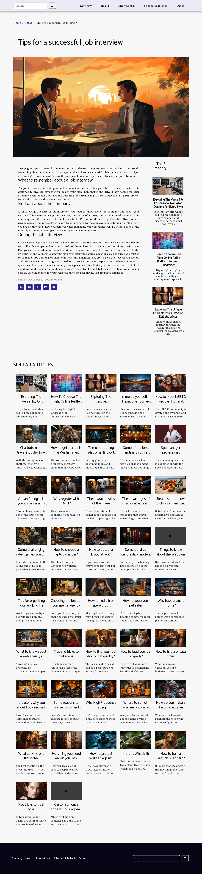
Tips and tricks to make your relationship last (66, 656)
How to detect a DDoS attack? (101, 552)
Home (17, 22)
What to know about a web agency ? (31, 654)
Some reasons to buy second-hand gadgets (66, 707)
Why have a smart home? (171, 603)
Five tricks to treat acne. (31, 807)
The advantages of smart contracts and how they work (135, 503)
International (126, 5)
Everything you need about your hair (66, 756)
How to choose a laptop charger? (66, 552)
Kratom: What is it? (135, 754)
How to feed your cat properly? (135, 654)
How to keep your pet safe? (136, 603)
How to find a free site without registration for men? (101, 605)
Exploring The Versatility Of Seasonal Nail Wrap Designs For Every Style (168, 203)
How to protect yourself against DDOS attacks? (101, 758)
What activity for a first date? (31, 756)
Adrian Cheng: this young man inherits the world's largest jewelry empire (31, 506)
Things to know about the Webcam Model (170, 554)
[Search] (30, 6)
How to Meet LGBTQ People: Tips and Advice (170, 401)
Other (180, 5)
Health (105, 5)
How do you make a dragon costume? (170, 705)
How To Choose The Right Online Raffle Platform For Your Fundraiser (168, 260)
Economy (85, 5)
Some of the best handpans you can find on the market (135, 452)
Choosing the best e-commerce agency (66, 603)
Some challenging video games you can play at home (31, 554)
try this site (112, 219)
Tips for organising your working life (31, 603)
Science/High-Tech (155, 5)
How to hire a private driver (170, 654)
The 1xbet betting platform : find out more (101, 452)
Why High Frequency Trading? (101, 705)
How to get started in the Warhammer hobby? (66, 452)
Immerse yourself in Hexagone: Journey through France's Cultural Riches (135, 404)
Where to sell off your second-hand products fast (135, 707)
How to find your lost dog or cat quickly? (101, 654)
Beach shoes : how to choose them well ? (170, 503)
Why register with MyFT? (66, 501)
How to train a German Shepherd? (171, 756)
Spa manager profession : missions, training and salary (170, 455)
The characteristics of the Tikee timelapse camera (101, 503)
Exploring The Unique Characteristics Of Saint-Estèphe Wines (168, 313)
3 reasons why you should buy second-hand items (31, 707)
